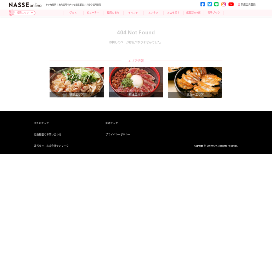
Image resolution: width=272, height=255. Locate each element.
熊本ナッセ (112, 123)
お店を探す (173, 12)
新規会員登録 (247, 4)
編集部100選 (193, 12)
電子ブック (214, 12)
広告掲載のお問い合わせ (47, 135)
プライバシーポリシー (118, 135)
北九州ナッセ (41, 123)
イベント (133, 12)
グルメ (73, 12)
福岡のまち (113, 12)
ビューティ (93, 12)
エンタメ (153, 12)
